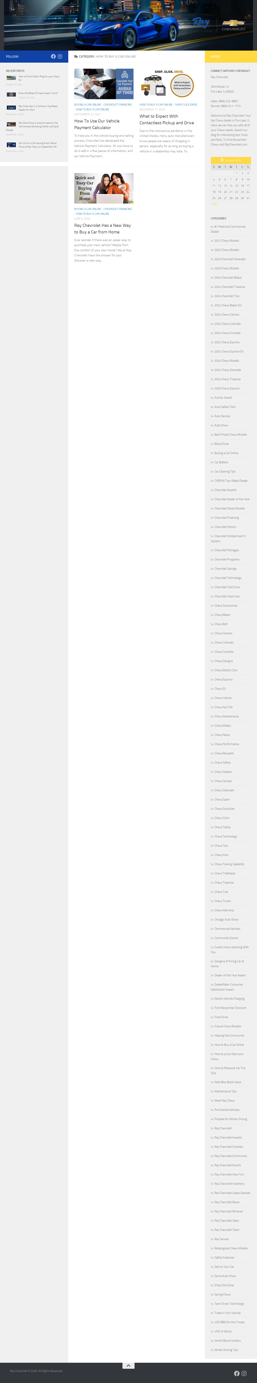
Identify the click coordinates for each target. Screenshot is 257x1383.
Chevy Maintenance (226, 716)
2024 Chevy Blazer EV (228, 305)
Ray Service (221, 1239)
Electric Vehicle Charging (229, 998)
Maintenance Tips (225, 1091)
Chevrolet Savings (225, 568)
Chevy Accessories (226, 605)
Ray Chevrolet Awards (228, 1137)
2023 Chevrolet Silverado (230, 259)
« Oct (214, 204)
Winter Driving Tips (226, 1350)
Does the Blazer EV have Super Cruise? (38, 93)
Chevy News (222, 735)
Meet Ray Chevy (224, 1100)
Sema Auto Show (225, 1276)
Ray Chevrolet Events (227, 1165)
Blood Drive (221, 444)
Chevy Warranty (224, 910)
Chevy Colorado (224, 642)
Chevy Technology (225, 836)
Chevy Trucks (222, 901)
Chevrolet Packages (226, 550)
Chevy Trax (221, 892)
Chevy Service (223, 781)
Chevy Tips (221, 845)
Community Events (226, 938)
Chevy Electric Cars (226, 670)
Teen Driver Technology (229, 1304)
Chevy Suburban (224, 809)
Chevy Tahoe (222, 827)
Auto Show (221, 425)
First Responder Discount (230, 1008)
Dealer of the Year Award (230, 975)
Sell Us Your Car (224, 1267)
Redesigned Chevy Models (231, 1248)
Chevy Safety (222, 762)
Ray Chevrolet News (227, 1202)
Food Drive (221, 1017)
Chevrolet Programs (227, 559)
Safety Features (224, 1257)
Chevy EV (220, 688)
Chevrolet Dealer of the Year (232, 499)
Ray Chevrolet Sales (226, 1220)
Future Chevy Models (227, 1026)
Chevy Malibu (222, 725)
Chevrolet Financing (118, 104)
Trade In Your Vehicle (227, 1313)
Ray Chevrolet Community (230, 1156)
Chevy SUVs (221, 818)
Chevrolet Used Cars (227, 596)
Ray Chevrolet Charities (228, 1147)
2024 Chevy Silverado (227, 370)
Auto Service (222, 416)
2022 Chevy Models (226, 250)
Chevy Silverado (224, 790)
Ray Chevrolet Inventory (229, 1183)
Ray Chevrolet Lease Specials (232, 1193)
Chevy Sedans (223, 772)
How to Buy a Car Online (92, 109)
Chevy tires (221, 855)
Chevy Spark (222, 799)
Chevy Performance (226, 744)
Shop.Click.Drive (186, 104)
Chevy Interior (223, 698)
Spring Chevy (222, 1294)
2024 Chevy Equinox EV (229, 351)
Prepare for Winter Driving (230, 1119)
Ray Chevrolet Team (227, 1230)
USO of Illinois (223, 1331)
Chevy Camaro (223, 633)
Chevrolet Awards (225, 490)
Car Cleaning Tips (225, 471)
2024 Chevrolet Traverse (229, 287)
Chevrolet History (225, 527)
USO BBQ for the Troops (229, 1322)
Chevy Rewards (224, 753)
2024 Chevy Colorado (227, 324)
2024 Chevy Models (226, 361)
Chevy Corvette (224, 652)
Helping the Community (229, 1035)
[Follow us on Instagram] (59, 56)
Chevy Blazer (222, 615)
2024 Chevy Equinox (227, 342)
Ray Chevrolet (223, 1128)
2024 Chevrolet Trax (227, 296)
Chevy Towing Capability (229, 864)
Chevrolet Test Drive (227, 587)
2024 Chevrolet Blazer (228, 277)
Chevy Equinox (223, 679)
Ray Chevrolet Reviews (228, 1211)
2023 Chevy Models (226, 268)
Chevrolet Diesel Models (229, 508)
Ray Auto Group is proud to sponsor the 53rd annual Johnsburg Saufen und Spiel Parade (32, 126)
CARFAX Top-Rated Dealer (231, 481)
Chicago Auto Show (226, 919)
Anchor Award (223, 397)
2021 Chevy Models (226, 240)
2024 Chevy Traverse (227, 379)
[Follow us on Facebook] (53, 56)
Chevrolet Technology (228, 578)
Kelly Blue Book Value (227, 1082)
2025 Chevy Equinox (227, 388)
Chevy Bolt (221, 624)
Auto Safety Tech (225, 407)
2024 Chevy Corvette (227, 333)
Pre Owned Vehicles (227, 1110)
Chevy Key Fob (223, 707)
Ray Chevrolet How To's (229, 1174)
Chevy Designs (223, 661)
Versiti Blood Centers (227, 1340)
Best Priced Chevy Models (230, 434)
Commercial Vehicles (227, 929)
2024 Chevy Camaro (226, 314)
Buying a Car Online (87, 104)
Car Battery (221, 462)
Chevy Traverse (224, 882)
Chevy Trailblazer (225, 873)
